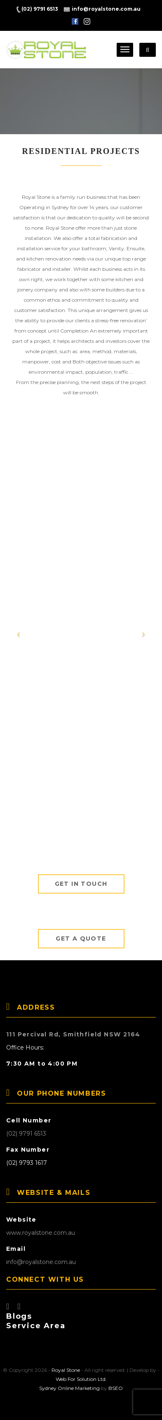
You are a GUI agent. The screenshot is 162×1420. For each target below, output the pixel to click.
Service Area (36, 1325)
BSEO (115, 1388)
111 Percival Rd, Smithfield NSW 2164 (73, 1034)
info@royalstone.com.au (41, 1262)
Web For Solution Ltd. (81, 1379)
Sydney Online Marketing (69, 1388)
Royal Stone (66, 1370)
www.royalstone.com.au (40, 1232)
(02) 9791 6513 (26, 1133)
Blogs (19, 1316)
